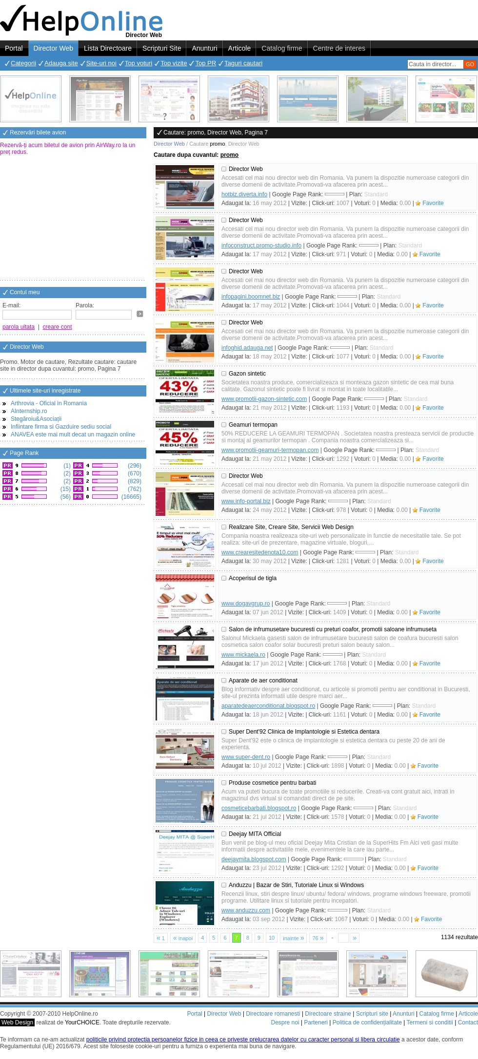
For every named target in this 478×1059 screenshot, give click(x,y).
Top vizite (173, 63)
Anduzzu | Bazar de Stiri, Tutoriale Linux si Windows (296, 885)
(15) (65, 489)
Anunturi (204, 48)
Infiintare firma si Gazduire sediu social (61, 426)
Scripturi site (372, 1013)
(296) (133, 465)
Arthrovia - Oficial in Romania (49, 403)
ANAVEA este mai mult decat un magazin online (73, 434)
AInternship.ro (29, 411)
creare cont (57, 326)
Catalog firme (281, 48)
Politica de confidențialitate (367, 1022)
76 (317, 938)
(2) (66, 473)
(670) (133, 473)
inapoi (183, 938)
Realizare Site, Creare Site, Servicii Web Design (291, 527)
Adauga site (61, 63)
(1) (66, 465)
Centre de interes (339, 48)
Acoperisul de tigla (253, 578)
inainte (293, 938)
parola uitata (18, 326)
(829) (133, 481)
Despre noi (285, 1022)
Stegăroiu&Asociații (36, 419)
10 (272, 938)
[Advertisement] (73, 219)
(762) (133, 489)
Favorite (432, 203)
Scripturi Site (161, 48)
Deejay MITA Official (255, 834)
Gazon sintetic (247, 373)
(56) (65, 496)
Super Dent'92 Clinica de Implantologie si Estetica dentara (304, 731)
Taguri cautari (243, 63)
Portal (14, 48)
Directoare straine (328, 1013)
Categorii (23, 63)
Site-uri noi (101, 63)
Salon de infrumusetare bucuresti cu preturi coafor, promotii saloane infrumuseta (333, 629)
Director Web (53, 48)
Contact (468, 1022)
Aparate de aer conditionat (263, 680)
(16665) (130, 496)
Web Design (17, 1022)
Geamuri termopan (253, 424)
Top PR (205, 63)
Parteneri (316, 1022)
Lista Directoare (108, 48)
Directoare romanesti (273, 1013)
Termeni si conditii (429, 1022)
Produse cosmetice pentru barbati (272, 782)
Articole (239, 48)
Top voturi (138, 63)
